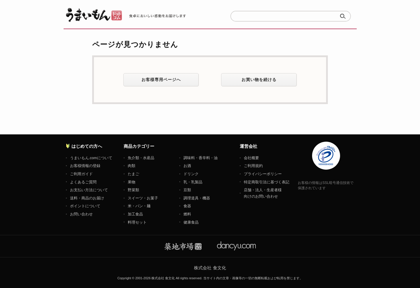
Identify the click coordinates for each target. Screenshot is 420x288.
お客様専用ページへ (161, 79)
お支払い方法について (89, 190)
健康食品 (191, 222)
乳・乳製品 (192, 182)
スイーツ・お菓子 (143, 198)
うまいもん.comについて (91, 158)
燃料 (187, 214)
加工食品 (135, 214)
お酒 (187, 166)
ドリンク (191, 174)
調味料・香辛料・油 (200, 158)
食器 (187, 206)
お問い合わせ (81, 214)
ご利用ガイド (81, 174)
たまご (133, 174)
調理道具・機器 (196, 198)
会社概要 (251, 158)
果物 (131, 182)
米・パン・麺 (139, 206)
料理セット (137, 222)
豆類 (187, 190)
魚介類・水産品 (141, 158)
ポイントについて (85, 206)
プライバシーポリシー (263, 174)
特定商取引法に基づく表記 (266, 182)
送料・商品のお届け (87, 198)
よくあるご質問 (83, 182)
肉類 (131, 166)
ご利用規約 (253, 166)
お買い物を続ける (259, 79)
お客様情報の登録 (85, 166)
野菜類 (133, 190)
